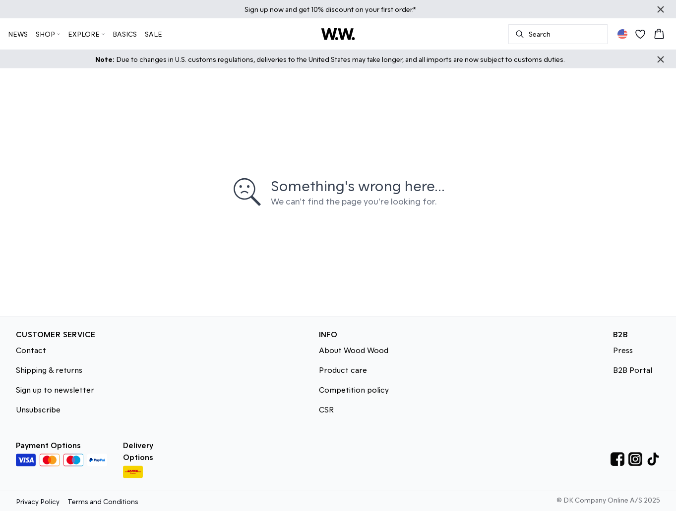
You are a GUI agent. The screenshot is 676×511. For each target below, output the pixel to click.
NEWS (18, 34)
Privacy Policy (38, 501)
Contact (31, 350)
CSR (326, 409)
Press (623, 350)
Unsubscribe (38, 409)
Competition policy (354, 389)
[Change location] (622, 34)
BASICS (125, 34)
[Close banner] (660, 9)
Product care (343, 369)
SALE (153, 34)
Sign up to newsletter (55, 389)
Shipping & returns (49, 369)
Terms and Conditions (102, 501)
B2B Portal (632, 369)
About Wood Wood (353, 350)
